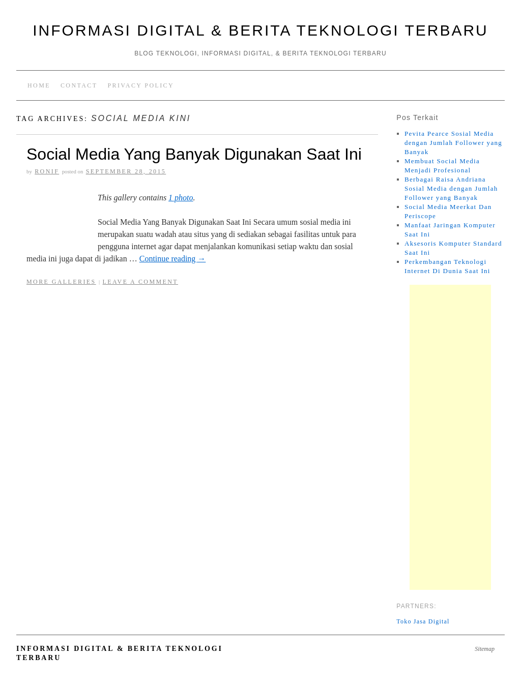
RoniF (47, 171)
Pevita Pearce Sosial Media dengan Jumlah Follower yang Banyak (453, 143)
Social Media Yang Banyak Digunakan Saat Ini (194, 154)
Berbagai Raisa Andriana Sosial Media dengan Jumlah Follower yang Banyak (451, 188)
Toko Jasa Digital (422, 621)
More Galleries (61, 281)
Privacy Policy (140, 85)
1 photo (180, 197)
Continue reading (172, 258)
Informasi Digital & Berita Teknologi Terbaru (260, 30)
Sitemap (485, 648)
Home (38, 85)
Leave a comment (140, 281)
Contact (79, 85)
